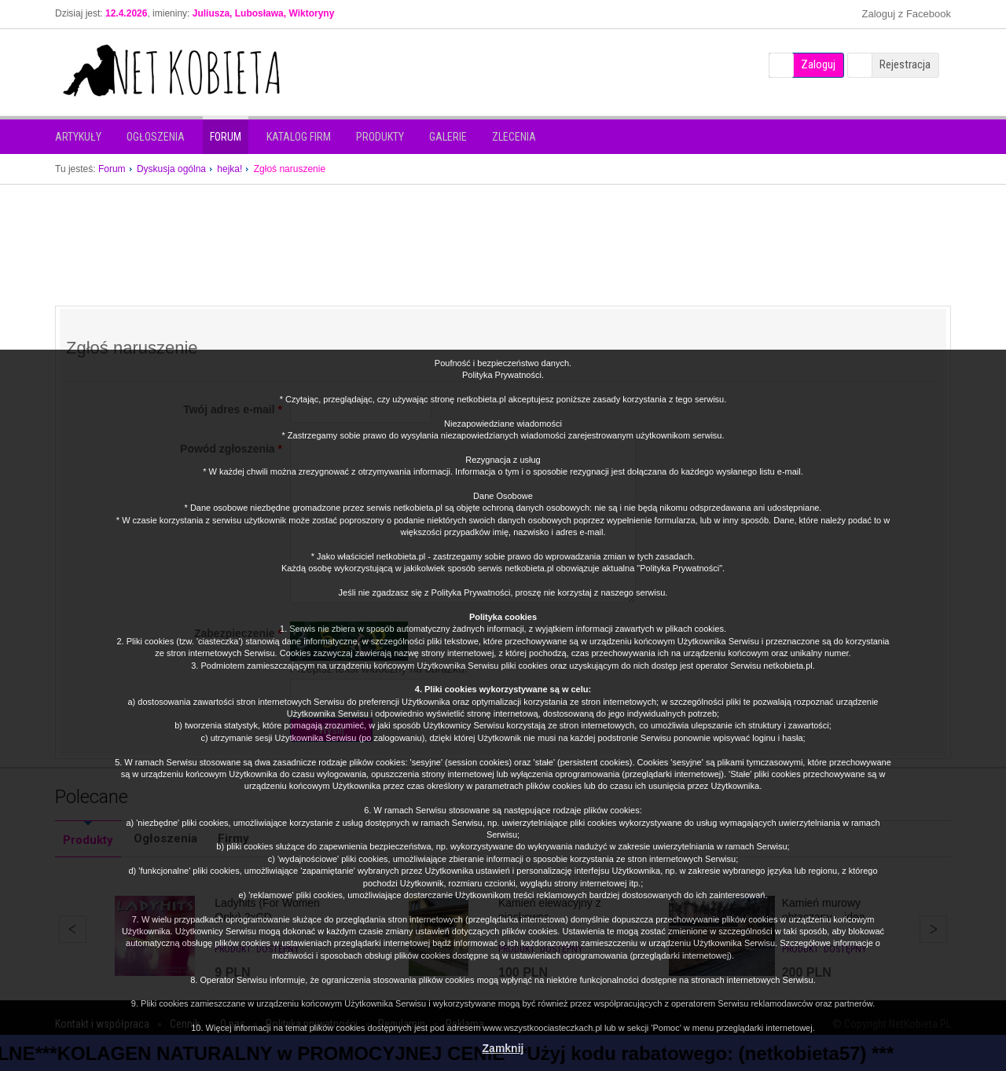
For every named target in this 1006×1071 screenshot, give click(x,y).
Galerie (448, 136)
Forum (225, 136)
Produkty (380, 136)
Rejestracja (905, 64)
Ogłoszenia (156, 136)
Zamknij (503, 1048)
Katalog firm (298, 136)
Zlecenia (514, 136)
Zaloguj (818, 64)
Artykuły (78, 136)
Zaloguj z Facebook (906, 14)
